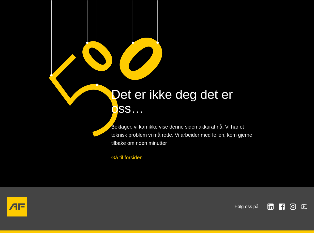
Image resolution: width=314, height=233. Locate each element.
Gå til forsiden (127, 157)
